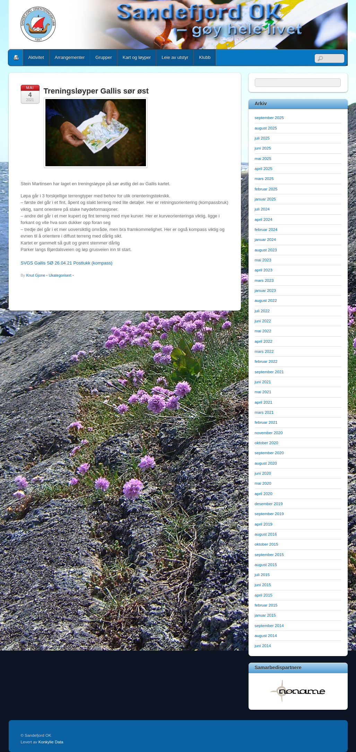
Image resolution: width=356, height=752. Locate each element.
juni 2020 (263, 473)
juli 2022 (262, 310)
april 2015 (263, 595)
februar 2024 (266, 229)
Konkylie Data (50, 742)
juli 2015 (262, 574)
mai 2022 (263, 331)
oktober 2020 (266, 442)
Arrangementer (70, 57)
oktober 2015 (266, 544)
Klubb (204, 57)
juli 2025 (262, 138)
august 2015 (266, 564)
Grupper (103, 57)
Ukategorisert (60, 275)
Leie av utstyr (175, 57)
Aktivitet (36, 57)
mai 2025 (263, 158)
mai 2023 (263, 260)
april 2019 (263, 524)
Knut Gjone (35, 275)
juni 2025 (263, 148)
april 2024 (263, 219)
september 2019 (269, 513)
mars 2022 (264, 351)
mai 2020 (263, 483)
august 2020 (266, 463)
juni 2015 (263, 584)
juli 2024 (262, 209)
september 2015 (269, 554)
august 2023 (266, 250)
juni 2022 (263, 321)
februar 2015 (266, 605)
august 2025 (266, 128)
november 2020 (269, 432)
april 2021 (263, 402)
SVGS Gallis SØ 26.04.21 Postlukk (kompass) (67, 263)
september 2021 (269, 371)
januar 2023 (265, 290)
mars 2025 (264, 178)
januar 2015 (265, 615)
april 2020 (263, 493)
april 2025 (263, 168)
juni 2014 (263, 645)
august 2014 (266, 635)
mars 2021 (264, 412)
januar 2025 (265, 199)
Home (16, 57)
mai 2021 (263, 392)
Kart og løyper (137, 57)
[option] (298, 691)
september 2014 (269, 625)
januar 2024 (265, 239)
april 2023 (263, 270)
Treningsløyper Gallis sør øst (96, 91)
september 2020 (269, 452)
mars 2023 (264, 280)
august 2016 (266, 534)
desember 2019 (269, 503)
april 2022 (263, 341)
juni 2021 (263, 381)
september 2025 (269, 117)
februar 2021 (266, 422)
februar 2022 (266, 361)
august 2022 (266, 300)
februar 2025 (266, 189)
